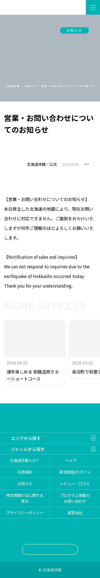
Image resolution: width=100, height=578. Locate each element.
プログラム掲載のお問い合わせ (75, 498)
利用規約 (24, 472)
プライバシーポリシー (24, 512)
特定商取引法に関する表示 (24, 498)
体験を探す (75, 7)
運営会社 (74, 512)
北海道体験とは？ (25, 460)
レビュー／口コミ (75, 483)
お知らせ (74, 30)
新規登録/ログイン (75, 472)
